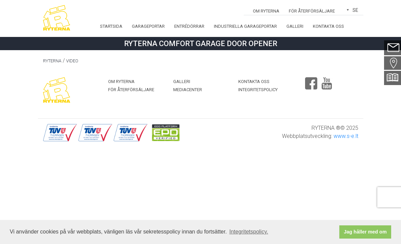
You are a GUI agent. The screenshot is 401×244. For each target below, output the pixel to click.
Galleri (294, 26)
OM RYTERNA (266, 11)
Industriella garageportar (245, 26)
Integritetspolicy (258, 89)
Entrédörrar (189, 26)
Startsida (111, 26)
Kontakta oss (328, 26)
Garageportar (148, 26)
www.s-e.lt (346, 136)
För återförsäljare (312, 11)
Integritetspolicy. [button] (248, 232)
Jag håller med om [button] (365, 232)
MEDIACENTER (187, 89)
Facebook (311, 80)
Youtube (327, 80)
